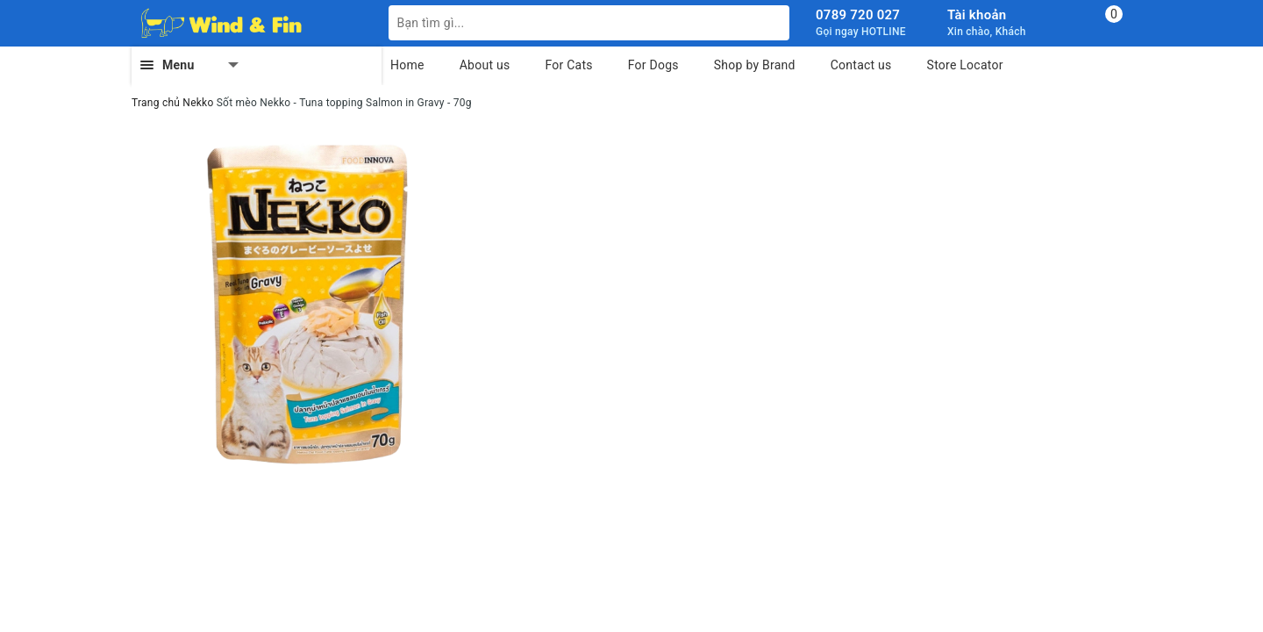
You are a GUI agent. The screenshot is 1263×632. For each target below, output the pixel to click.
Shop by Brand (755, 65)
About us (485, 65)
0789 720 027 (858, 15)
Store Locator (965, 65)
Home (407, 65)
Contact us (861, 65)
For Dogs (653, 65)
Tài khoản (976, 15)
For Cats (568, 65)
